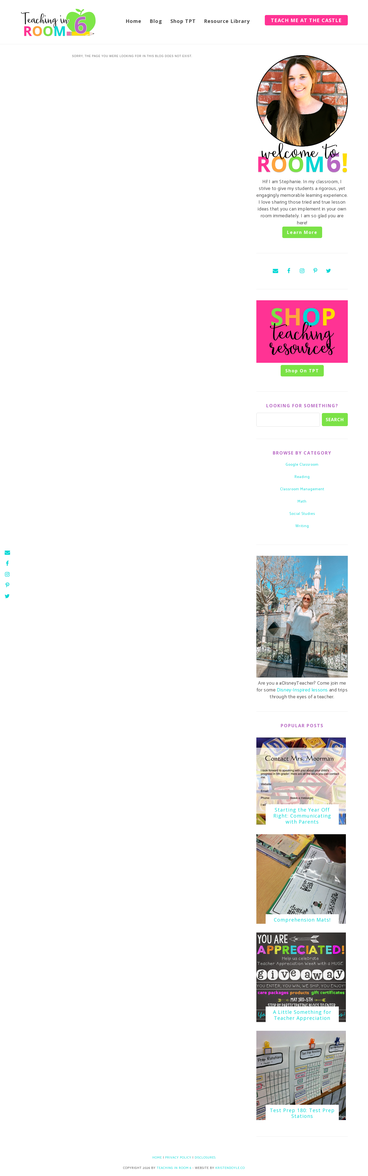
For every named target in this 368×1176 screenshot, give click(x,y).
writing (302, 526)
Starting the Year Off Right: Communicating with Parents (302, 815)
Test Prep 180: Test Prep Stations (302, 1113)
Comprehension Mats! (302, 919)
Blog (156, 21)
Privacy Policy (178, 1157)
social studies (302, 514)
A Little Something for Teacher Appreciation (302, 1015)
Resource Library (227, 21)
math (302, 501)
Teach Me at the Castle (306, 20)
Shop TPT (183, 21)
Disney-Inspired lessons (302, 690)
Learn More (302, 232)
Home (133, 21)
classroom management (302, 489)
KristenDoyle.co (230, 1168)
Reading (302, 477)
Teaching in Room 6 (174, 1168)
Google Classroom (302, 465)
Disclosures (205, 1157)
